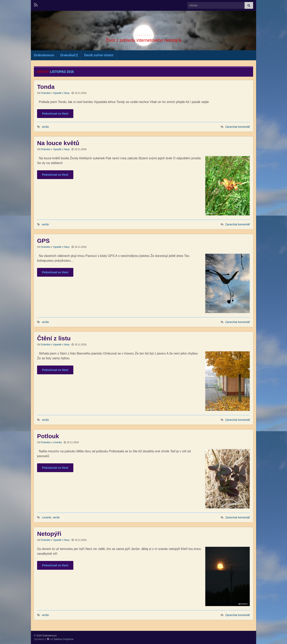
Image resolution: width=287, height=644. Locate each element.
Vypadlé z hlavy (61, 93)
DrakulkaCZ (69, 55)
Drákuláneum (143, 34)
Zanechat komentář (237, 126)
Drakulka (45, 93)
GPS (43, 240)
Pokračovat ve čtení (55, 113)
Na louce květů (58, 143)
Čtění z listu (54, 338)
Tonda (46, 86)
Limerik (46, 517)
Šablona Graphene (63, 639)
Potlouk (48, 436)
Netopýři (49, 533)
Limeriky (57, 442)
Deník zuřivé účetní (98, 55)
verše (45, 126)
